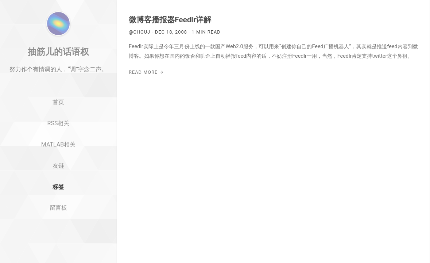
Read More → (146, 72)
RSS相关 (58, 160)
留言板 (58, 244)
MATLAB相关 (58, 181)
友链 (58, 202)
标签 (58, 223)
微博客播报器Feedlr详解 (170, 19)
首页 (58, 139)
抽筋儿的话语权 (58, 88)
